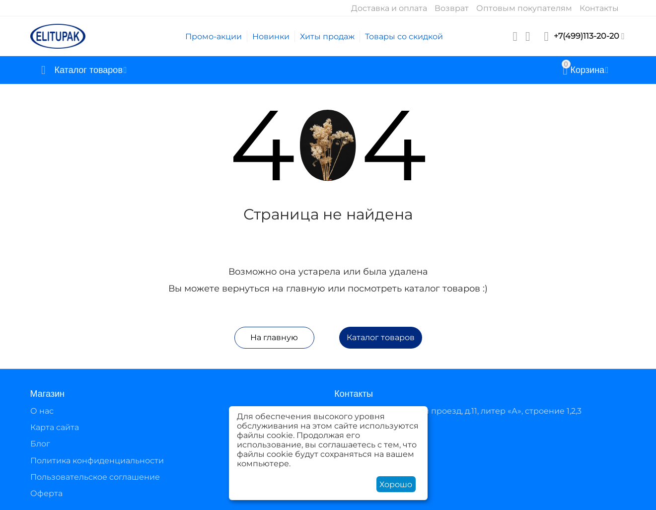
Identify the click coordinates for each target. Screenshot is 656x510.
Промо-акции (213, 36)
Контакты (599, 8)
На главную (274, 337)
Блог (40, 443)
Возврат (452, 8)
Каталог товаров (381, 337)
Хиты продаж (327, 36)
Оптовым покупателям (524, 8)
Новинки (271, 36)
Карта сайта (54, 427)
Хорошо (395, 484)
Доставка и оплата (389, 8)
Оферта (46, 493)
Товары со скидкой (404, 36)
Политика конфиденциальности (97, 460)
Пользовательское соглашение (95, 477)
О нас (42, 411)
